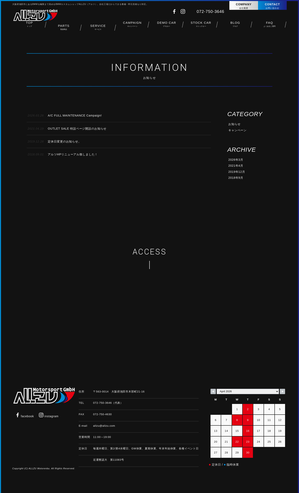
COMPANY (243, 6)
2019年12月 (236, 171)
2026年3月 (235, 159)
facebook (24, 416)
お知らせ (234, 124)
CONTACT (272, 6)
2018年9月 (235, 177)
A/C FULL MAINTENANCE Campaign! (65, 115)
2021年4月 (235, 165)
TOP (29, 25)
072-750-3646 (210, 11)
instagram (49, 416)
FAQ (270, 25)
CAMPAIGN (132, 25)
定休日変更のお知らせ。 (54, 141)
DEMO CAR (167, 25)
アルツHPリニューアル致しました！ (63, 154)
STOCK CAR (201, 25)
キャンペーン (237, 130)
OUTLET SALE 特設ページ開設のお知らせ (67, 128)
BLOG (235, 25)
